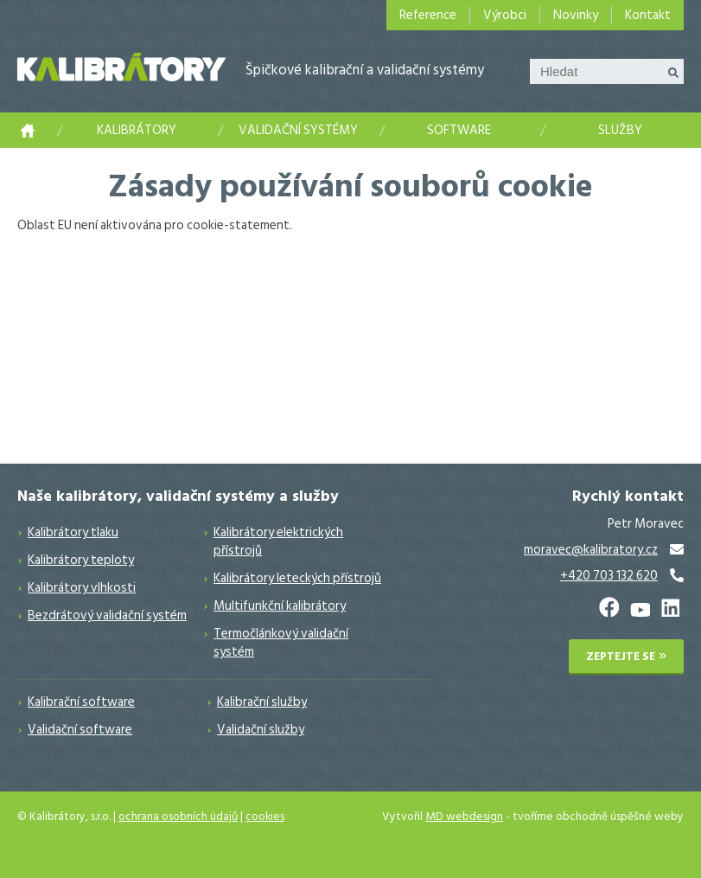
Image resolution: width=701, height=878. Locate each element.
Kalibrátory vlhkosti (82, 588)
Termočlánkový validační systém (280, 643)
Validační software (80, 729)
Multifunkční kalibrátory (279, 606)
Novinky (575, 15)
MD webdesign (464, 816)
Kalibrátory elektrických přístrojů (278, 541)
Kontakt (648, 15)
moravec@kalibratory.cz (591, 550)
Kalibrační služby (262, 702)
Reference (427, 15)
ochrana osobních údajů (178, 816)
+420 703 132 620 (609, 575)
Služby (620, 130)
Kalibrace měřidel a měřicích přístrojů (28, 130)
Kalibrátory (136, 130)
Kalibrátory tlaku (73, 532)
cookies (264, 816)
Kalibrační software (81, 702)
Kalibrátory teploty (81, 560)
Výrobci (504, 15)
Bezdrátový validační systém (107, 615)
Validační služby (260, 729)
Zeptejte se (620, 656)
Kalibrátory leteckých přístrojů (297, 578)
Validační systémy (298, 130)
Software (459, 130)
